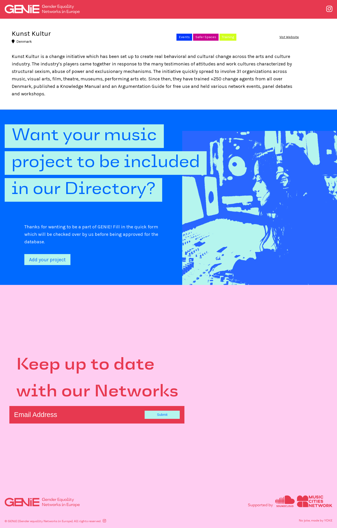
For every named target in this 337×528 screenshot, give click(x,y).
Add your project (47, 259)
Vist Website (289, 37)
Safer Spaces (205, 37)
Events (184, 37)
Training (228, 37)
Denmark (22, 41)
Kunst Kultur (31, 33)
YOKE (328, 520)
